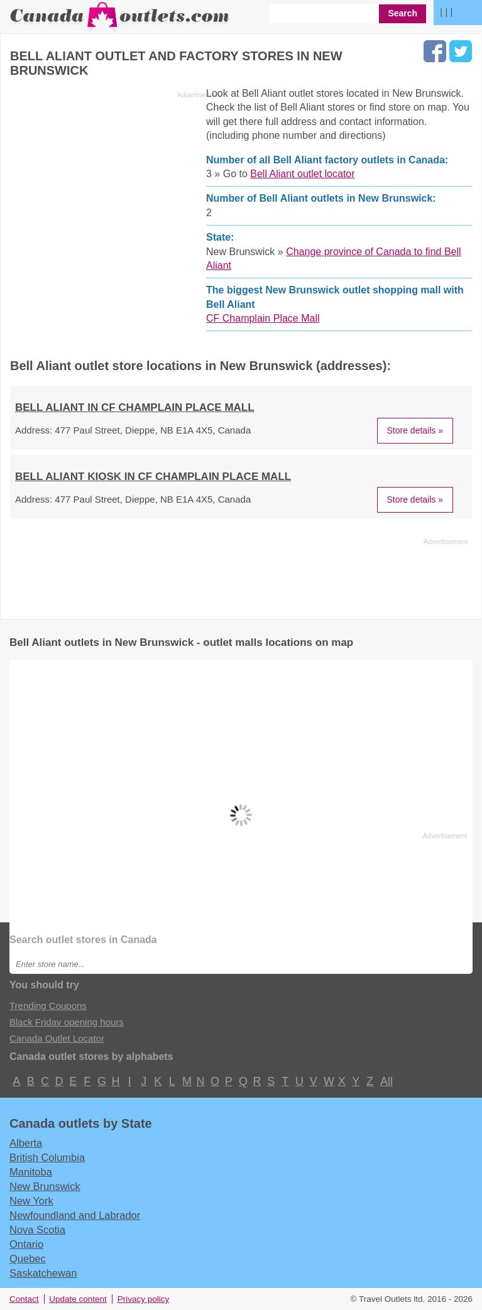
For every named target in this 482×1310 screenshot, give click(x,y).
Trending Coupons (48, 1005)
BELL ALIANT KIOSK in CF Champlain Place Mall (153, 477)
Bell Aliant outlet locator (302, 173)
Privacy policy (144, 1299)
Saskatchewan (43, 1273)
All (386, 1081)
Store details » (415, 430)
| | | (446, 11)
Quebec (27, 1258)
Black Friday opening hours (66, 1022)
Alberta (25, 1143)
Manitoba (30, 1171)
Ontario (26, 1244)
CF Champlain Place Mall (263, 318)
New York (31, 1200)
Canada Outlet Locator (56, 1038)
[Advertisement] (115, 191)
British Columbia (47, 1157)
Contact (24, 1299)
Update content (78, 1299)
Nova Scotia (37, 1229)
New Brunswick (44, 1186)
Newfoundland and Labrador (74, 1215)
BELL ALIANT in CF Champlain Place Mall (135, 407)
